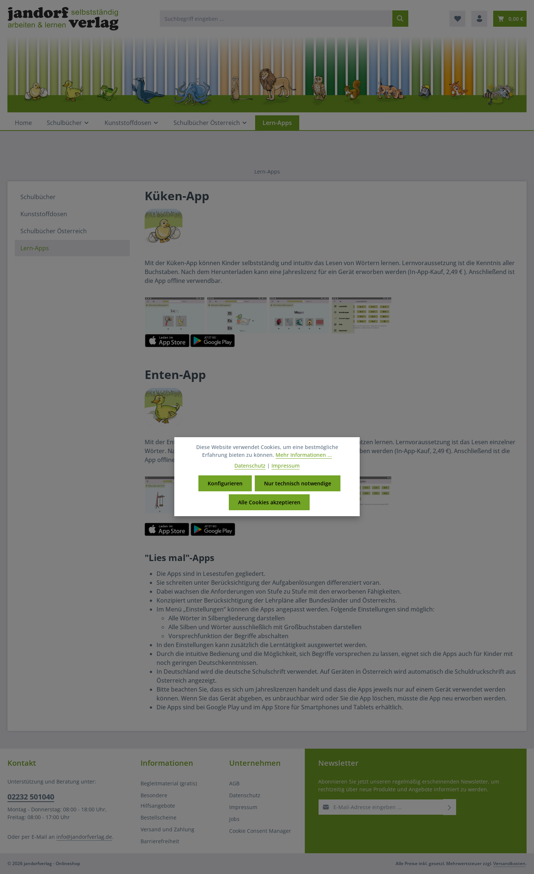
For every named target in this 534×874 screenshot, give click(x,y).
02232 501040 (30, 797)
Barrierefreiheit (160, 841)
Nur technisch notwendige (297, 484)
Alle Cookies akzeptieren (269, 503)
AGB (234, 783)
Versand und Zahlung (167, 829)
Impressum (243, 807)
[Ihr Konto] (479, 19)
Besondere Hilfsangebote (158, 800)
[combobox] (276, 18)
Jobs (234, 818)
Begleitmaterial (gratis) (169, 783)
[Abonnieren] (449, 807)
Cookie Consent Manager (260, 830)
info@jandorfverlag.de (84, 836)
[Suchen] (400, 18)
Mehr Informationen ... (304, 455)
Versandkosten (509, 863)
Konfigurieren (225, 484)
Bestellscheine (159, 817)
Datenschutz (244, 795)
